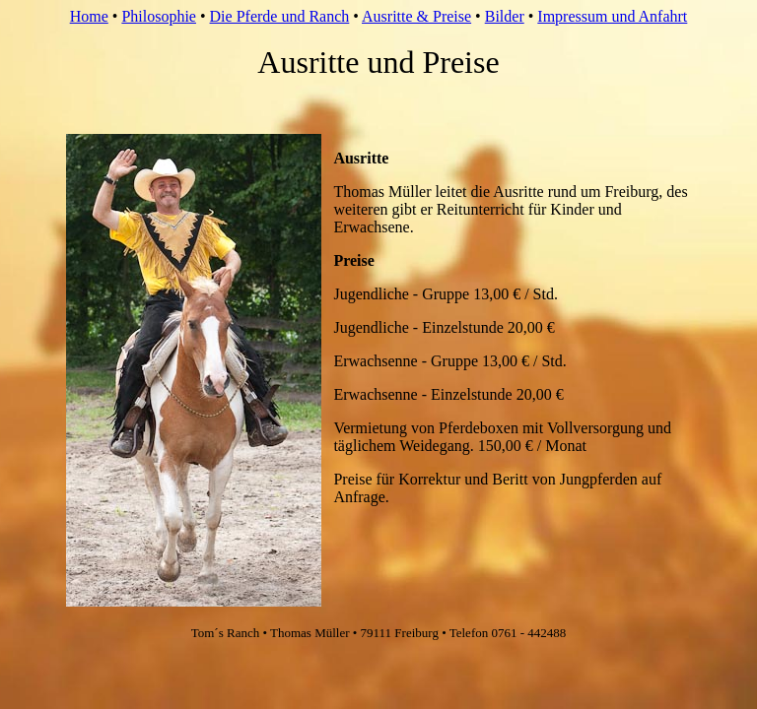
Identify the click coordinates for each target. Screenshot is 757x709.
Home (89, 16)
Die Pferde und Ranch (280, 16)
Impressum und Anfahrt (612, 16)
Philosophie (158, 16)
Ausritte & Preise (416, 16)
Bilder (504, 16)
